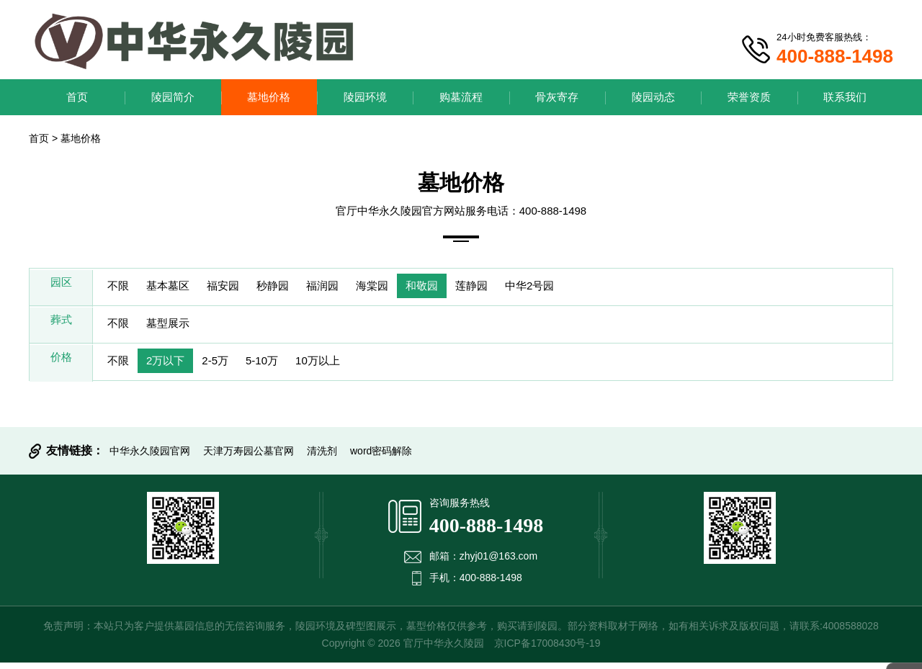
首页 (77, 97)
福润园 (351, 288)
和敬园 (464, 288)
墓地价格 (268, 97)
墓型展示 (177, 327)
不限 (121, 288)
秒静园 (295, 288)
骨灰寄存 (556, 97)
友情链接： (75, 457)
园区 (61, 288)
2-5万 (231, 367)
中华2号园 (585, 288)
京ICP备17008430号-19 (547, 649)
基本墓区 (177, 288)
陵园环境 (365, 97)
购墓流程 (461, 97)
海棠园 (407, 288)
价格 (61, 367)
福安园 (239, 288)
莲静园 (520, 288)
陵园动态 (653, 97)
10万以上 (346, 367)
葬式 (61, 327)
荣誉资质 (749, 97)
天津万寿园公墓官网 (248, 457)
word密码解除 (381, 457)
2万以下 (174, 367)
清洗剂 (322, 457)
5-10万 (284, 367)
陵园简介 (172, 97)
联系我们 (845, 97)
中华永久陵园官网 (149, 457)
